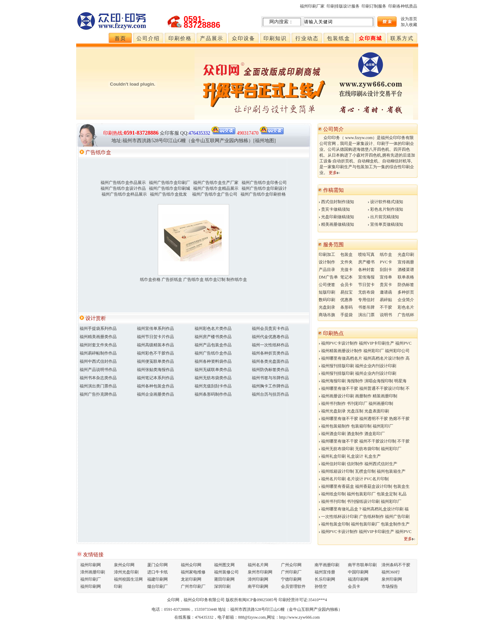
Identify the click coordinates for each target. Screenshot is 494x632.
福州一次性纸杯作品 (270, 345)
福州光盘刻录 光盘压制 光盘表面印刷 (354, 411)
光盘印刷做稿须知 (336, 216)
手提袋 (346, 314)
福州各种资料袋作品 (213, 361)
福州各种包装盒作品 (155, 386)
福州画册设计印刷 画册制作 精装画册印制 (358, 396)
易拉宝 (346, 292)
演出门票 (366, 314)
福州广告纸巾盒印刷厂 (169, 182)
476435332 (204, 617)
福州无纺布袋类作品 (213, 377)
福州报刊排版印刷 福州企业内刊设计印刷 (357, 365)
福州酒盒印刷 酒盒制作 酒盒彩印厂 (352, 433)
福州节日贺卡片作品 (155, 336)
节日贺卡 (366, 284)
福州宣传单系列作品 (155, 328)
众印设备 (243, 38)
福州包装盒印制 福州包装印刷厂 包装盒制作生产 (364, 524)
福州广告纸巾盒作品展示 (123, 182)
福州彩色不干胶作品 (155, 353)
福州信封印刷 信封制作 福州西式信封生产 (358, 463)
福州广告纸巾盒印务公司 (264, 182)
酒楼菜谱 (406, 269)
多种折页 (406, 292)
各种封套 (366, 269)
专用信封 (366, 299)
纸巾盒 (386, 254)
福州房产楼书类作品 (213, 336)
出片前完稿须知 (383, 216)
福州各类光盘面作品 (270, 361)
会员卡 (346, 284)
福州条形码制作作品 (213, 394)
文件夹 (346, 262)
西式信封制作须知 (336, 201)
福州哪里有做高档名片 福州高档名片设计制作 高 (364, 358)
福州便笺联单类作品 (155, 361)
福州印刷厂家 (312, 6)
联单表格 (406, 277)
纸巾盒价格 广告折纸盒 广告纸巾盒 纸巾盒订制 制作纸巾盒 (193, 279)
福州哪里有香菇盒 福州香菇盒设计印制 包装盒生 (364, 486)
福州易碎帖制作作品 (98, 353)
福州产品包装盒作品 (213, 345)
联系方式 (402, 38)
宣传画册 (406, 262)
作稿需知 (333, 190)
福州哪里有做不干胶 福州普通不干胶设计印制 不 (364, 388)
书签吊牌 (366, 307)
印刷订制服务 (374, 6)
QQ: (208, 133)
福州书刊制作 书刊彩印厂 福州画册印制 (356, 403)
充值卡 (346, 269)
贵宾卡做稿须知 (334, 209)
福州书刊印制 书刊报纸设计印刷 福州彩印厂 (360, 501)
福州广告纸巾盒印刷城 (169, 188)
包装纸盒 (338, 38)
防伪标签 (406, 284)
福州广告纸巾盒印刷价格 (263, 194)
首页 (120, 38)
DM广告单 (328, 277)
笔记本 (346, 277)
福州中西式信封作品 (98, 361)
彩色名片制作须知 (385, 209)
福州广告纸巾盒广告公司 (214, 194)
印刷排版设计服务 (343, 6)
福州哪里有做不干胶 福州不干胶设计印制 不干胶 (364, 441)
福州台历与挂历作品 (270, 394)
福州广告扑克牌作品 (98, 394)
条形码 (346, 307)
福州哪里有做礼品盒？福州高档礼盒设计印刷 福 (364, 509)
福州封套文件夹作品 (98, 345)
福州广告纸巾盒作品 (213, 353)
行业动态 (307, 38)
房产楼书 (366, 262)
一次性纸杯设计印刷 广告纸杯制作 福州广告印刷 (364, 516)
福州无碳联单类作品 (213, 369)
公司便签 (327, 284)
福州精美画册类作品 (98, 336)
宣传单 (386, 277)
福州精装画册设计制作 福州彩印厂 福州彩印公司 (364, 350)
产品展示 (211, 38)
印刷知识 (275, 38)
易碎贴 (386, 299)
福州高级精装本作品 (155, 345)
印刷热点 (333, 333)
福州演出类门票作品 (98, 386)
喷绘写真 (366, 254)
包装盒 (346, 254)
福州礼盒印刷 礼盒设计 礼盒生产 (350, 456)
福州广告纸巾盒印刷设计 (264, 188)
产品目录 (327, 269)
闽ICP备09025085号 (260, 599)
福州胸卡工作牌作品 (270, 386)
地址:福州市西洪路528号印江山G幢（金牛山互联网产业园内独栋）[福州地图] (193, 140)
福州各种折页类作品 (270, 353)
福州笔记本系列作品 (155, 377)
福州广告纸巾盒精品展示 (215, 188)
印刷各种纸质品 (402, 6)
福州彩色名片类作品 (213, 328)
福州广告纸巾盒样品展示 (124, 194)
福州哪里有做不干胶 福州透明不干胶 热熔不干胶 (364, 418)
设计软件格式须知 (385, 201)
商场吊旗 (327, 314)
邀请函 (386, 292)
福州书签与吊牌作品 (270, 377)
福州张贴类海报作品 (155, 369)
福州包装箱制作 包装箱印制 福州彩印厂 (356, 426)
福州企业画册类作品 (155, 394)
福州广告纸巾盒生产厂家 (215, 182)
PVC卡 (386, 262)
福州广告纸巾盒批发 (168, 194)
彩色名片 (406, 307)
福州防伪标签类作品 (270, 369)
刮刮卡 (386, 269)
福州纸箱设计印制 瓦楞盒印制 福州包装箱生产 (362, 471)
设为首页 (409, 18)
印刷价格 (180, 38)
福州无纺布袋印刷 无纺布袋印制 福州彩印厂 (360, 448)
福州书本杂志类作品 (98, 377)
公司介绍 (148, 38)
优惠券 (346, 299)
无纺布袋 (366, 292)
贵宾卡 (386, 284)
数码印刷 (327, 299)
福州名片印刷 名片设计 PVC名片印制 (354, 478)
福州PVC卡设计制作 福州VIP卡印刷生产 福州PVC (365, 343)
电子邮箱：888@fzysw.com (241, 617)
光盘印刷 (406, 254)
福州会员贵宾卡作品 (270, 328)
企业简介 (406, 299)
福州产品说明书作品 (98, 369)
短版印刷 (327, 292)
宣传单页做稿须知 (385, 224)
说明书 (386, 314)
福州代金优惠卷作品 (270, 336)
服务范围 (333, 244)
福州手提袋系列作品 (98, 328)
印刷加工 (327, 254)
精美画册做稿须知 (336, 224)
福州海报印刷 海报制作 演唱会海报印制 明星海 (363, 381)
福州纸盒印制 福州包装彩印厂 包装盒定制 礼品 (363, 494)
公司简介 (333, 129)
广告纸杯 (406, 314)
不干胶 (386, 307)
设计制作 (327, 262)
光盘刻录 (327, 307)
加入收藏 (409, 24)
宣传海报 (366, 277)
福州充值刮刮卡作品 (213, 386)
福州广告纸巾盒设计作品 (123, 188)
